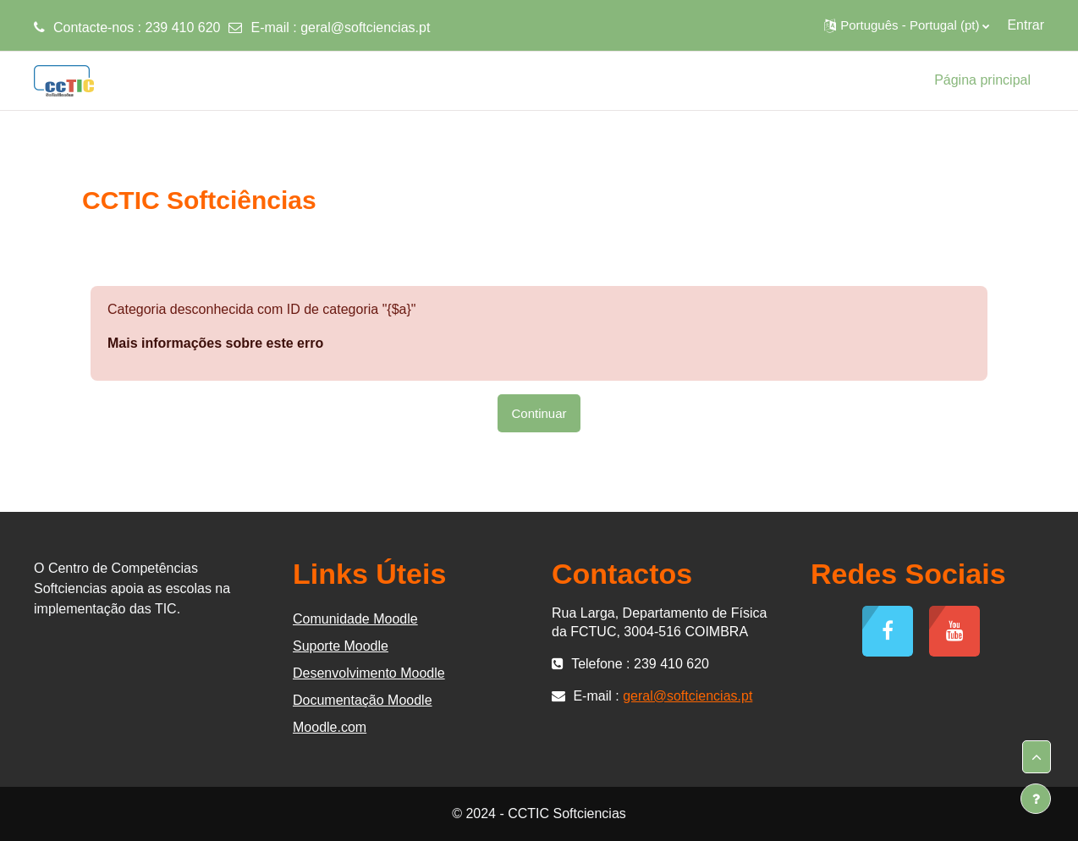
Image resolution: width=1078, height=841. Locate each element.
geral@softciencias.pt (365, 27)
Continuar (538, 413)
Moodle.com (329, 727)
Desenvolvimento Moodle (369, 673)
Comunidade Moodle (355, 619)
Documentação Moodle (362, 700)
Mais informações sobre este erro (215, 343)
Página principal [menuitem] (982, 80)
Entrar (1025, 25)
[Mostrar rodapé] (1035, 798)
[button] (906, 25)
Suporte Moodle (340, 646)
